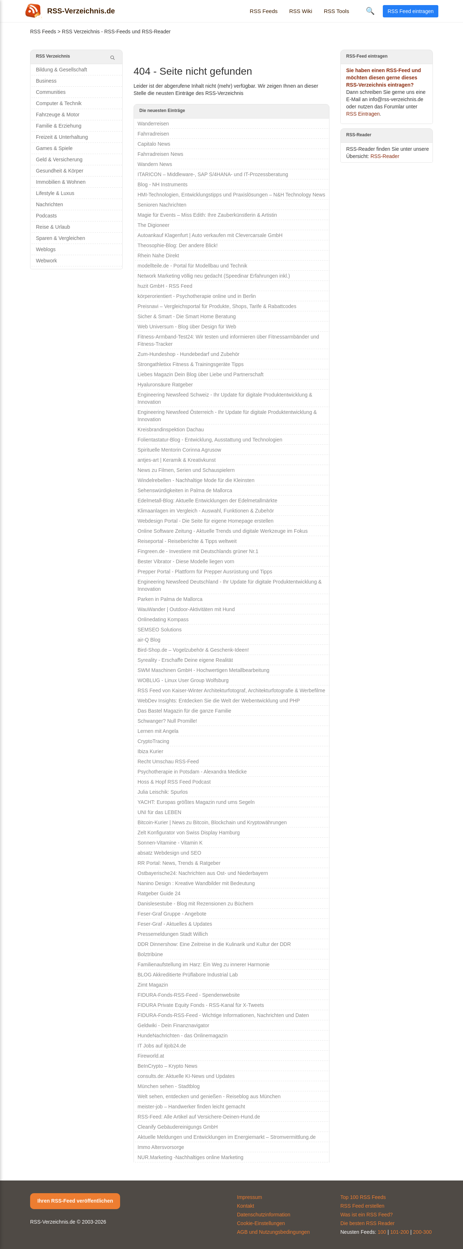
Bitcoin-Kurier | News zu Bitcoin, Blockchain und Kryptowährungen (212, 822)
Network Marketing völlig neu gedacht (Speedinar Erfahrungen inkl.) (214, 276)
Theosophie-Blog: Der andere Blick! (178, 245)
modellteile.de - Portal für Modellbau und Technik (192, 266)
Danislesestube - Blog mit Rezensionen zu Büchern (195, 903)
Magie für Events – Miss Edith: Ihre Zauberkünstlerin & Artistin (207, 215)
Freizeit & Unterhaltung (62, 137)
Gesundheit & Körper (59, 171)
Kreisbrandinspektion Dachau (171, 429)
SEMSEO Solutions (159, 629)
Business (46, 81)
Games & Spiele (54, 148)
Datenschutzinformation (263, 1214)
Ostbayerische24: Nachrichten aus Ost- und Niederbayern (203, 873)
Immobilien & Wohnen (61, 182)
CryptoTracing (153, 741)
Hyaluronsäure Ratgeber (165, 384)
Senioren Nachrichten (162, 205)
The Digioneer (153, 225)
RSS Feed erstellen (362, 1206)
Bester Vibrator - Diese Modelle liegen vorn (186, 561)
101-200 (399, 1232)
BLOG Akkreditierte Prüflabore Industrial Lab (188, 975)
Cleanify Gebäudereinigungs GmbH (178, 1127)
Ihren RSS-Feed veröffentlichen (75, 1201)
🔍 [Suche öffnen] (370, 11)
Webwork (46, 261)
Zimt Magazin (153, 985)
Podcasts (46, 216)
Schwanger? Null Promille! (167, 721)
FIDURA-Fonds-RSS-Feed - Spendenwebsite (189, 995)
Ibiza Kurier (150, 751)
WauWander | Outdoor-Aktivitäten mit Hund (186, 609)
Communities (51, 92)
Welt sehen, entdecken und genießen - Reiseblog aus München (209, 1096)
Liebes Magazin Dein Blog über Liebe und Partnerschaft (200, 374)
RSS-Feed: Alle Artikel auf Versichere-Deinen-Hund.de (199, 1117)
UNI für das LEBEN (159, 812)
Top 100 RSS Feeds (363, 1197)
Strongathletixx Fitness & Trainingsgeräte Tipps (191, 364)
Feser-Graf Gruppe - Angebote (172, 914)
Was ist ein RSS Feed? (366, 1214)
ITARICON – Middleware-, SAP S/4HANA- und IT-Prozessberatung (213, 174)
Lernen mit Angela (158, 731)
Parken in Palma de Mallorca (170, 599)
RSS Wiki (300, 11)
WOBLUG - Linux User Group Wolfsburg (183, 680)
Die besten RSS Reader (367, 1223)
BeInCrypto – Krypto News (167, 1066)
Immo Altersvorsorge (161, 1147)
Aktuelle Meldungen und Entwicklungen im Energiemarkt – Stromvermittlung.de (227, 1137)
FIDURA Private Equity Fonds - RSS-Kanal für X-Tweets (201, 1005)
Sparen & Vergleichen (60, 238)
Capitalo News (154, 144)
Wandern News (155, 164)
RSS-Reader (384, 156)
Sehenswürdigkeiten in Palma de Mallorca (185, 490)
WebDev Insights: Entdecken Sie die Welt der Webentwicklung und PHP (219, 701)
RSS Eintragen (363, 114)
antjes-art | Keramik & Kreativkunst (177, 460)
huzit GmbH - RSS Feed (165, 286)
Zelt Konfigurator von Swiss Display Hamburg (189, 832)
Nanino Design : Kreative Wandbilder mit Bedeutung (196, 883)
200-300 (422, 1232)
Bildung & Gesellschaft (61, 69)
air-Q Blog (149, 640)
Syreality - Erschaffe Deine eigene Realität (185, 660)
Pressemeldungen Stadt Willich (173, 934)
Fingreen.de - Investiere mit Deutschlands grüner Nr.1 (198, 551)
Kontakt (245, 1206)
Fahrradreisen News (160, 154)
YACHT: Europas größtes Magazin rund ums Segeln (196, 802)
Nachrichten (49, 204)
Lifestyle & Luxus (55, 193)
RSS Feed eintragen (411, 11)
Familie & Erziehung (58, 126)
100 (382, 1232)
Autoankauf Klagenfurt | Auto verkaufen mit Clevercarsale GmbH (210, 235)
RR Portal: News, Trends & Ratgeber (179, 863)
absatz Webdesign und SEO (169, 853)
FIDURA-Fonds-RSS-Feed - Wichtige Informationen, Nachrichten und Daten (223, 1015)
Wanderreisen (153, 123)
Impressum (249, 1197)
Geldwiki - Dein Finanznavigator (173, 1025)
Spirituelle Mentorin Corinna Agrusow (179, 450)
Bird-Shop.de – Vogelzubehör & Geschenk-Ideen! (193, 650)
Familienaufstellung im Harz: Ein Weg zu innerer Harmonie (204, 964)
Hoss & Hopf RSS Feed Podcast (174, 782)
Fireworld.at (151, 1056)
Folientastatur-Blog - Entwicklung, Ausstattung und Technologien (210, 440)
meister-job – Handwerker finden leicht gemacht (191, 1106)
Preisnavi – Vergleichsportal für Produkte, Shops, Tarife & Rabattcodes (217, 306)
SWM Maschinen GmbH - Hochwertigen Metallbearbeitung (203, 670)
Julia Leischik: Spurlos (163, 792)
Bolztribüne (150, 954)
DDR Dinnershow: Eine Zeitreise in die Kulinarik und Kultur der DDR (214, 944)
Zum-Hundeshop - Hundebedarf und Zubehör (188, 354)
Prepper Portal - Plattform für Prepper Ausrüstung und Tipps (205, 571)
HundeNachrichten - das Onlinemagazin (183, 1035)
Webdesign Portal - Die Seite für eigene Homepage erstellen (206, 521)
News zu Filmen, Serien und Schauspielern (186, 470)
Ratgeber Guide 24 (159, 893)
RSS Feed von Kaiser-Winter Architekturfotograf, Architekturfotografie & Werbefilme (231, 690)
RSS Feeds (264, 11)
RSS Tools (336, 11)
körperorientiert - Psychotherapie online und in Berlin (197, 296)
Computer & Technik (59, 103)
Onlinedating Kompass (163, 619)
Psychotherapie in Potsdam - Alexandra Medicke (192, 772)
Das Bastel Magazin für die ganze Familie (184, 711)
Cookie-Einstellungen (261, 1223)
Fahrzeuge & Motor (57, 114)
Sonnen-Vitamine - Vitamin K (170, 843)
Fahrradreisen (153, 134)
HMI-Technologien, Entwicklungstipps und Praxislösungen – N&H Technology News (231, 195)
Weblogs (46, 249)
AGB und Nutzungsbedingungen (273, 1232)
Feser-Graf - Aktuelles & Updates (175, 924)
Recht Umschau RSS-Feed (168, 761)
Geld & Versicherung (59, 159)
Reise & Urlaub (53, 227)
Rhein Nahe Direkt (158, 255)
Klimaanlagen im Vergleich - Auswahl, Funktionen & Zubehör (206, 511)
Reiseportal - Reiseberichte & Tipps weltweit (187, 541)
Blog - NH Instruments (163, 184)
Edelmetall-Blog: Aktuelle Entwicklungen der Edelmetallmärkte (207, 500)
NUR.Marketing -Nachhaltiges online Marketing (190, 1157)
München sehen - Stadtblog (169, 1086)
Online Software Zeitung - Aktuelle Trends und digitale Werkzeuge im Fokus (223, 531)
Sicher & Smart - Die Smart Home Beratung (187, 316)
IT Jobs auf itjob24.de (162, 1046)
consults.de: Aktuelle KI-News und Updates (186, 1076)
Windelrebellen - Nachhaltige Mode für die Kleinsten (196, 480)
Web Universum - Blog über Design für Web (187, 326)
